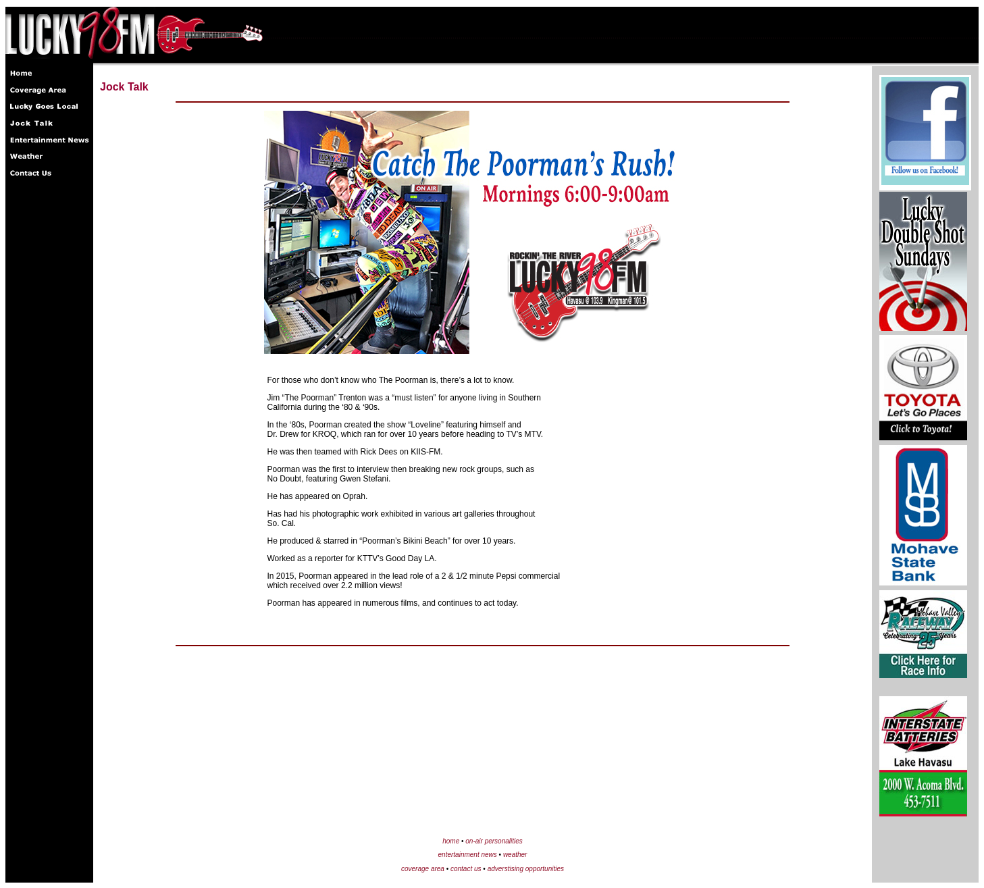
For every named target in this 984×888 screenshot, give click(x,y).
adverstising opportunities (526, 868)
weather (515, 854)
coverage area (422, 868)
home (450, 841)
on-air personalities (494, 841)
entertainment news (467, 854)
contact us (466, 868)
